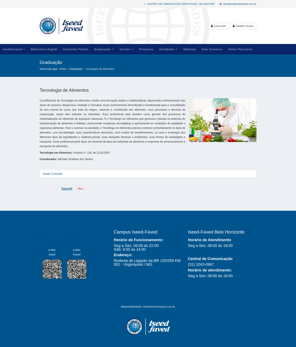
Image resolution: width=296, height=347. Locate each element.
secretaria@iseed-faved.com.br (239, 4)
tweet (67, 188)
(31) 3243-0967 (201, 264)
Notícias (189, 49)
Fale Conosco (212, 49)
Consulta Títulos (76, 49)
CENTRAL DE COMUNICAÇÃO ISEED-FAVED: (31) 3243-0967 (181, 4)
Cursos (125, 49)
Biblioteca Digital (44, 49)
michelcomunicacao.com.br (159, 306)
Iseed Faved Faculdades (62, 234)
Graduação (102, 49)
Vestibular (167, 49)
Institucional (12, 49)
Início (62, 68)
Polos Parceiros (240, 49)
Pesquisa (146, 49)
